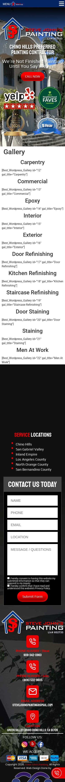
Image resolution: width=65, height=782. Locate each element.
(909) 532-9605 (32, 680)
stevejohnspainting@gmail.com (32, 705)
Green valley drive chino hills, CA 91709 (32, 730)
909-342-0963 (33, 655)
